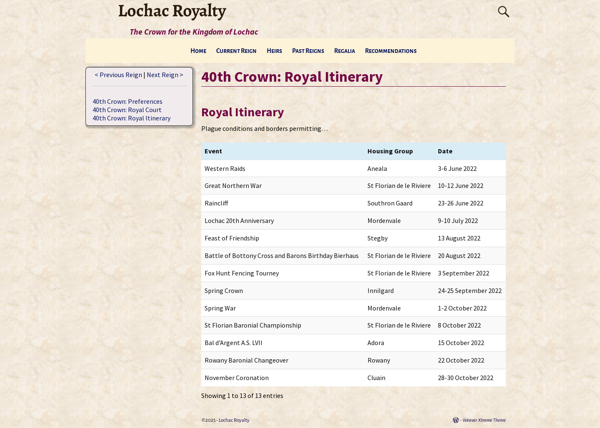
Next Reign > (165, 74)
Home (198, 51)
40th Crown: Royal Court (127, 109)
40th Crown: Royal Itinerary (131, 118)
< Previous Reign (118, 74)
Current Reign (236, 51)
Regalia (344, 51)
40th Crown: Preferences (127, 101)
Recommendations (391, 51)
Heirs (274, 51)
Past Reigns (308, 51)
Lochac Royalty (234, 420)
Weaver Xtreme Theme (484, 420)
